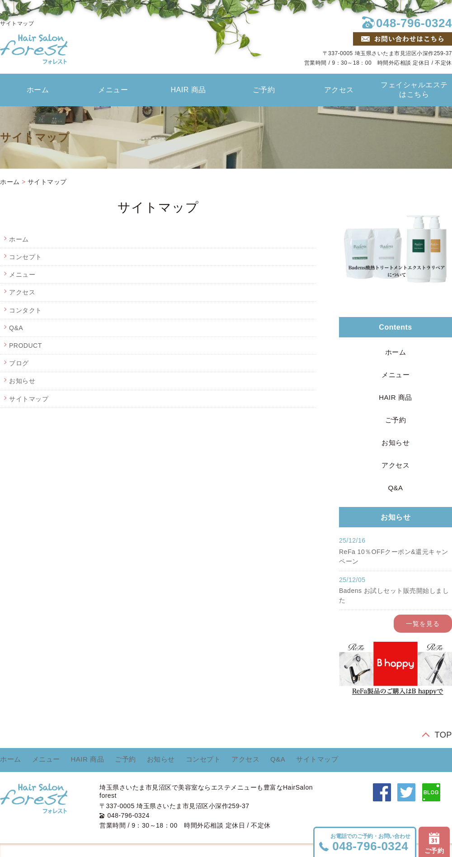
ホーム (38, 90)
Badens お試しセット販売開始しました (394, 595)
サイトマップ (47, 181)
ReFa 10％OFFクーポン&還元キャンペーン (393, 556)
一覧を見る (423, 623)
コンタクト (25, 310)
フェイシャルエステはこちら (414, 89)
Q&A (16, 327)
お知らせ (22, 380)
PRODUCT (25, 345)
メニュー (113, 90)
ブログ (19, 363)
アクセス (339, 90)
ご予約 (264, 90)
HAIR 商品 (188, 90)
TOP (443, 734)
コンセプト (25, 256)
